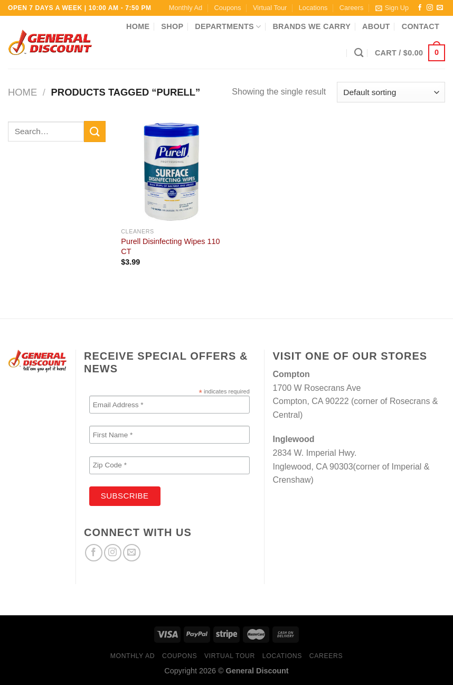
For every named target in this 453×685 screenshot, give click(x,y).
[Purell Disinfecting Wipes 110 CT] (171, 171)
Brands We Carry (311, 26)
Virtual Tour (270, 8)
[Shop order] (391, 92)
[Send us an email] (440, 8)
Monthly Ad (185, 8)
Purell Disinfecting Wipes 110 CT (170, 246)
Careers (351, 8)
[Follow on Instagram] (430, 8)
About (376, 26)
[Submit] (94, 131)
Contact (420, 26)
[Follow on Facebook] (420, 8)
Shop (172, 26)
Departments (228, 27)
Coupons (227, 8)
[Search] (358, 53)
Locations (313, 8)
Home (137, 26)
